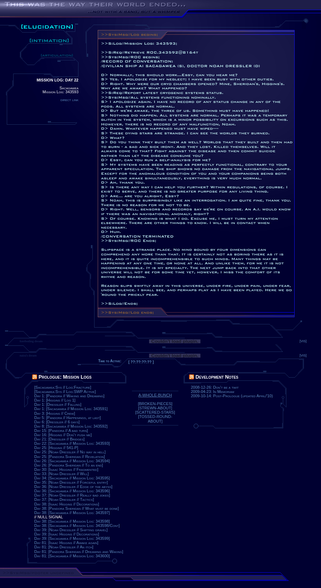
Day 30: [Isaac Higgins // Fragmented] (66, 469)
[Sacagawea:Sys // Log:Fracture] (62, 387)
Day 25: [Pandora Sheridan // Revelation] (69, 456)
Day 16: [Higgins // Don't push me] (63, 435)
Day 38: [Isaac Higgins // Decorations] (66, 504)
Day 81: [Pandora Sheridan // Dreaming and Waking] (78, 551)
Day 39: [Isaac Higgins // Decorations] (66, 534)
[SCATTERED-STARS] (155, 412)
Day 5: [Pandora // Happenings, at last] (67, 417)
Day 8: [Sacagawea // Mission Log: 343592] (71, 426)
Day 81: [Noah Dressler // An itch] (63, 547)
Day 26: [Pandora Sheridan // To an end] (68, 465)
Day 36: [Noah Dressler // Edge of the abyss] (73, 486)
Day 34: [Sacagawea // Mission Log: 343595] (72, 478)
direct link (69, 100)
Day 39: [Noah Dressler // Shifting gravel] (71, 530)
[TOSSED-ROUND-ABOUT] (155, 418)
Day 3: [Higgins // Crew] (54, 413)
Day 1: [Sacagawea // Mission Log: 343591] (71, 409)
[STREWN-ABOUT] (155, 408)
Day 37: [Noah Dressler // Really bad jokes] (72, 495)
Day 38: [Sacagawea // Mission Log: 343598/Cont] (77, 525)
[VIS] (303, 341)
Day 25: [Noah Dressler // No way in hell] (70, 452)
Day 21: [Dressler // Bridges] (59, 439)
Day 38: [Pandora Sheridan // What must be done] (76, 508)
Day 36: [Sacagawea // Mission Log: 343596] (72, 491)
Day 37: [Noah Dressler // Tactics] (64, 499)
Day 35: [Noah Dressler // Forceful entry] (71, 482)
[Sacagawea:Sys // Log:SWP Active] (65, 391)
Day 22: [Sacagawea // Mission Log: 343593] (72, 443)
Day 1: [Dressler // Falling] (57, 404)
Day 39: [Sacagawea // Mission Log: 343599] (72, 538)
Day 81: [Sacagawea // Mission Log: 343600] (72, 556)
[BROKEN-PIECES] (155, 404)
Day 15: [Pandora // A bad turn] (61, 430)
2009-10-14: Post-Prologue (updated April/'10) (232, 396)
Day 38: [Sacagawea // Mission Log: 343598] (72, 521)
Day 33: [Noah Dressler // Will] (61, 474)
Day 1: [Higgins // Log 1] (54, 400)
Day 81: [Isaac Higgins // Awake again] (66, 542)
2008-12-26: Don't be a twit (215, 387)
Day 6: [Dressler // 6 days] (57, 422)
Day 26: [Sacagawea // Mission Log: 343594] (72, 461)
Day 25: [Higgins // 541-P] (56, 447)
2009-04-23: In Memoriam (212, 391)
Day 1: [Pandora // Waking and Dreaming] (69, 396)
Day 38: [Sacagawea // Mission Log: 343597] (72, 512)
